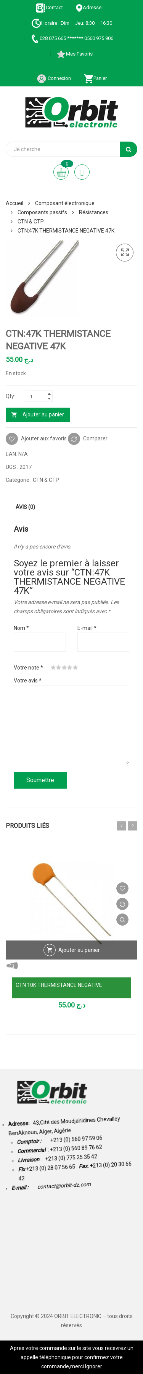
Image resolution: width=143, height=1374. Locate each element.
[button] (124, 252)
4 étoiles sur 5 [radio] (69, 667)
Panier (95, 78)
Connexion (54, 78)
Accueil (14, 203)
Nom (21, 628)
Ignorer (93, 1366)
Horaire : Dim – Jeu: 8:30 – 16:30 (71, 23)
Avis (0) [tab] (25, 507)
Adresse (88, 7)
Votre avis (28, 680)
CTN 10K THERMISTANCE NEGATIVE (59, 985)
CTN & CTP (31, 221)
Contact (49, 7)
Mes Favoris (74, 54)
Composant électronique (65, 203)
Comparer (95, 438)
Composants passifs (42, 212)
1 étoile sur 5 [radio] (53, 667)
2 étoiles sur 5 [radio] (58, 667)
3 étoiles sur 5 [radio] (64, 667)
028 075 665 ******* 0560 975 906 (71, 38)
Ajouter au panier (43, 414)
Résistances (93, 212)
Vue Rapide (122, 919)
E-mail (86, 628)
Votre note (28, 668)
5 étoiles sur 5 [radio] (75, 667)
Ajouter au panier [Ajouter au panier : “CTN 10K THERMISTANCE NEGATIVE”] (79, 950)
